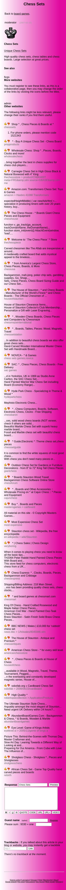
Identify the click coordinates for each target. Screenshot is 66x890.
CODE (32, 811)
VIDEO (56, 811)
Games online (16, 878)
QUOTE (23, 811)
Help (41, 878)
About (56, 878)
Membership (48, 878)
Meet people (50, 880)
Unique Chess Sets (15, 50)
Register (54, 819)
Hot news (21, 880)
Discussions (30, 880)
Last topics (26, 878)
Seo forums (41, 880)
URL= (47, 811)
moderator (10, 22)
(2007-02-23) (25, 22)
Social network (11, 880)
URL (40, 811)
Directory (60, 880)
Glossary (35, 878)
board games (21, 13)
